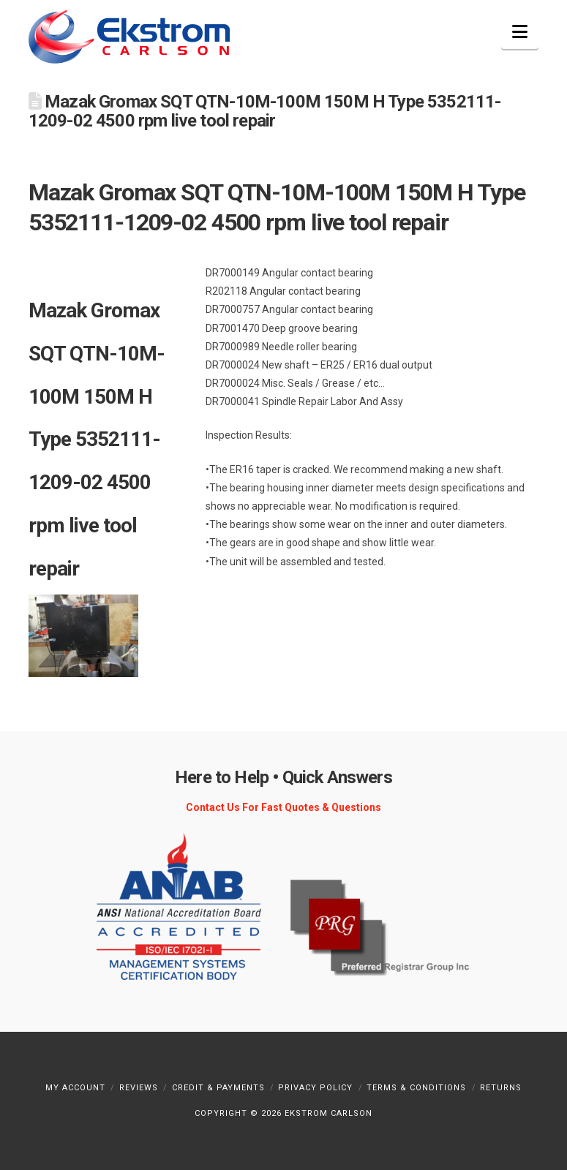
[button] (519, 32)
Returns (501, 1087)
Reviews (138, 1087)
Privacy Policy (315, 1087)
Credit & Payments (218, 1087)
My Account (75, 1087)
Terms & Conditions (416, 1087)
